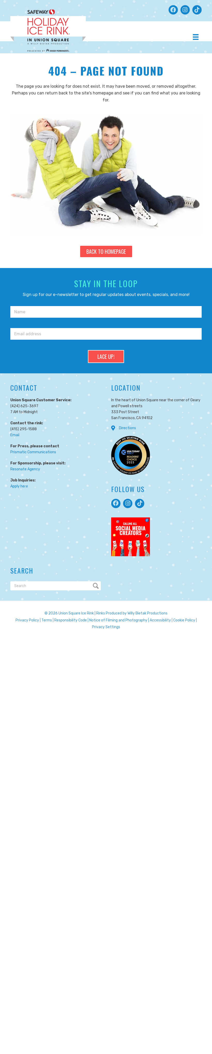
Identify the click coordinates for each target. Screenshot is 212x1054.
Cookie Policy (184, 620)
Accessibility (160, 620)
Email (14, 435)
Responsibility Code (70, 620)
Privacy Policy (27, 620)
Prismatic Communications (33, 452)
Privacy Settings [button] (106, 627)
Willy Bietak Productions (147, 613)
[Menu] (196, 37)
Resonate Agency (25, 469)
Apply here (19, 486)
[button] (173, 9)
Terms (46, 620)
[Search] (55, 585)
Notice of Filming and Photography (118, 620)
